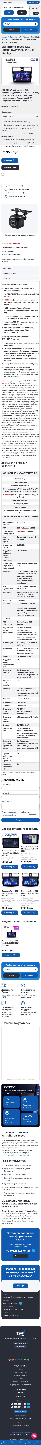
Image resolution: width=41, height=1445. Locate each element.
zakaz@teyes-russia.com (11, 1315)
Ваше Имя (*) (5, 784)
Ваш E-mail (5, 793)
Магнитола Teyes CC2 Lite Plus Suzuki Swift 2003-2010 (9, 893)
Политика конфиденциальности (20, 1432)
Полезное (12, 1444)
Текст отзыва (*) (6, 801)
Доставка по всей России (17, 189)
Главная (4, 37)
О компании (20, 1389)
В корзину (8, 160)
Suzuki (26, 37)
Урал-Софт (27, 1440)
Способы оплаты (14, 186)
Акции (20, 1444)
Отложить (2, 176)
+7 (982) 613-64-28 (8, 1155)
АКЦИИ (20, 1369)
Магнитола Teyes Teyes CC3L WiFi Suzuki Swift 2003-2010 (10, 853)
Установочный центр (15, 196)
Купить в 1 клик (10, 167)
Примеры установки (20, 1381)
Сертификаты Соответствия (20, 1385)
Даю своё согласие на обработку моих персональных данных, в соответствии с (18, 813)
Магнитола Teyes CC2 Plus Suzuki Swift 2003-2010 (30, 893)
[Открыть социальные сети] (34, 1436)
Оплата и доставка (20, 1372)
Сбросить (29, 30)
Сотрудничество (20, 1346)
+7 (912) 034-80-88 (22, 1155)
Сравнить (2, 173)
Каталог (4, 1444)
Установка (28, 1444)
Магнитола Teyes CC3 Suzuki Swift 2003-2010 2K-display (10, 943)
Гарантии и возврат (15, 193)
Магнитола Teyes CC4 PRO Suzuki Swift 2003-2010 (30, 849)
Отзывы (20, 1378)
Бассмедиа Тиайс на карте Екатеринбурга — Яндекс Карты (20, 1079)
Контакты (20, 1396)
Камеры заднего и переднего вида (14, 247)
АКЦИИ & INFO (20, 1366)
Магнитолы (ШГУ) (15, 37)
